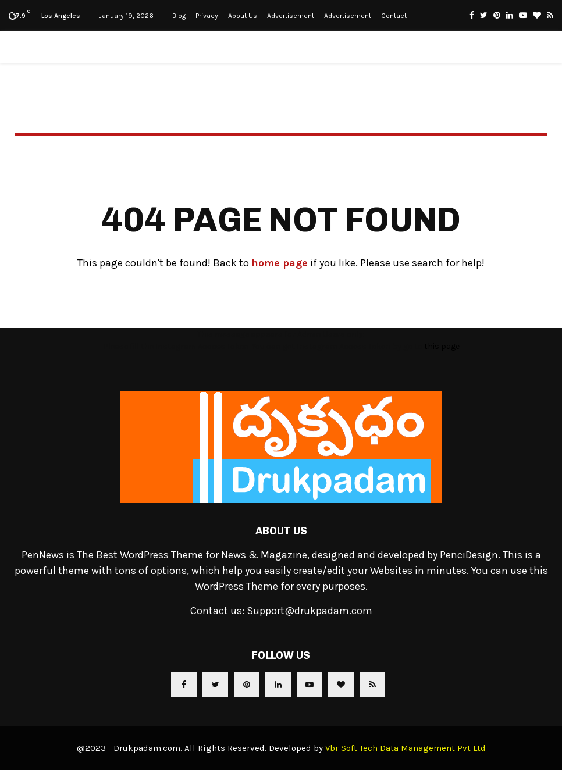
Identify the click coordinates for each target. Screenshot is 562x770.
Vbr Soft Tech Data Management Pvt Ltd (405, 748)
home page (279, 262)
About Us (242, 16)
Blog (179, 16)
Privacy (206, 16)
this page (442, 346)
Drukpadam (281, 47)
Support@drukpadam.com (309, 610)
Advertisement (290, 16)
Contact (394, 16)
